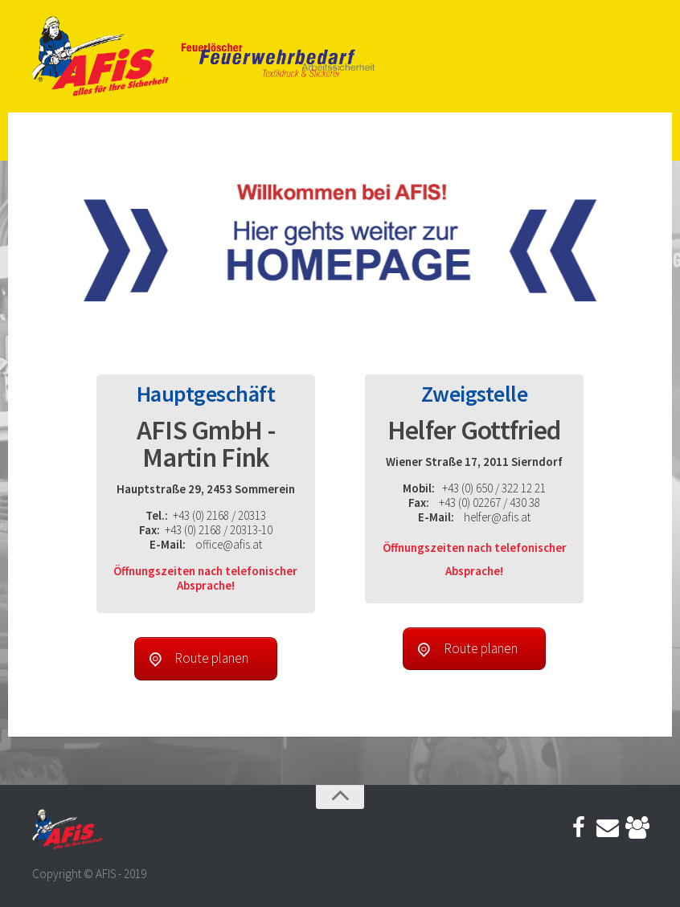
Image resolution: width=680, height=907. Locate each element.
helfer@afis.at (497, 517)
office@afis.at (228, 544)
